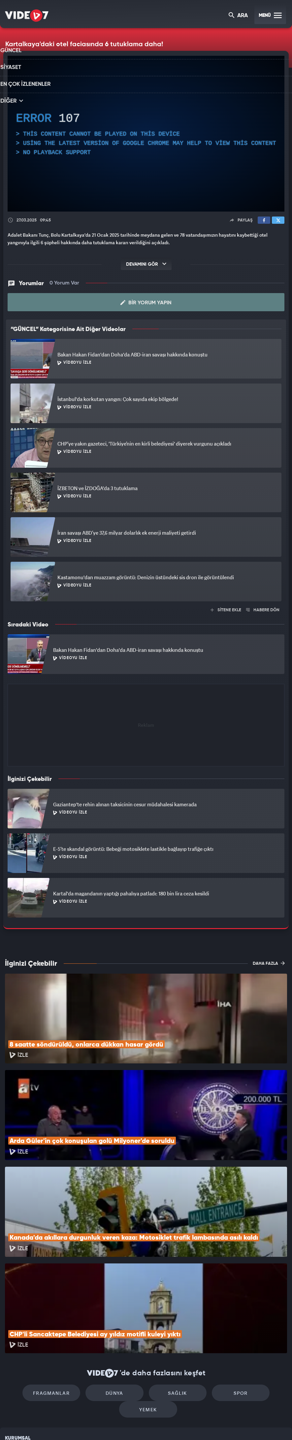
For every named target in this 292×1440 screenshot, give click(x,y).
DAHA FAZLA (269, 963)
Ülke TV (143, 1424)
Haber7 (181, 1424)
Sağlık (146, 1307)
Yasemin (223, 1424)
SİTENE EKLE (226, 610)
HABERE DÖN (262, 610)
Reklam (13, 1363)
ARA (239, 16)
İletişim (13, 1378)
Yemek (259, 1307)
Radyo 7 (90, 1424)
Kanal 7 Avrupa (117, 1424)
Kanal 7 (61, 1424)
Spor (202, 1307)
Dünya (90, 1307)
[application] (146, 134)
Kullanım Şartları (22, 1348)
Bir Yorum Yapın (146, 302)
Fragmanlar (33, 1307)
